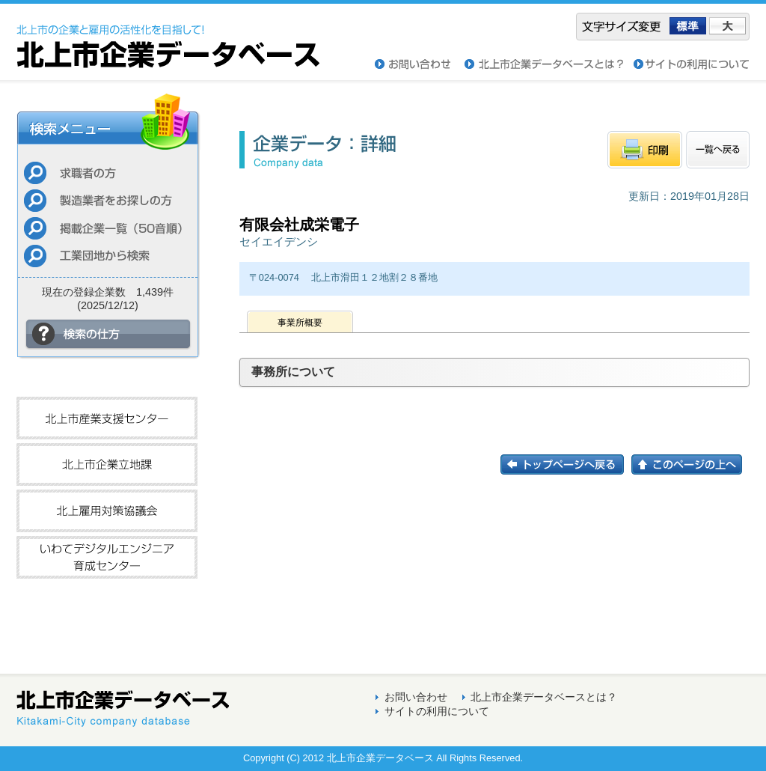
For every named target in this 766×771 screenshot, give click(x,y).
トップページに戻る (565, 464)
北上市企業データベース (167, 36)
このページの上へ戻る (690, 464)
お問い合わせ (420, 64)
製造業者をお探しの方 (108, 200)
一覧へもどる (718, 149)
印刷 (644, 149)
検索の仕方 (108, 334)
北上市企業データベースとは (549, 64)
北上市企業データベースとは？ (544, 697)
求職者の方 (108, 172)
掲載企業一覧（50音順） (108, 228)
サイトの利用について (692, 64)
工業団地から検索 (108, 255)
